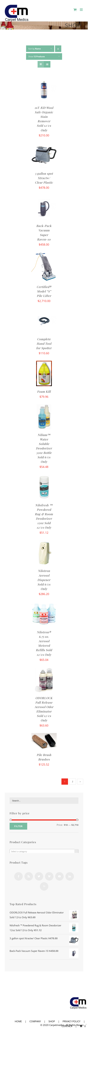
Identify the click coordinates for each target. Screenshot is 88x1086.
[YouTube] (59, 876)
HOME (18, 1021)
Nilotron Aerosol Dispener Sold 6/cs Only (43, 580)
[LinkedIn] (69, 876)
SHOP (51, 1021)
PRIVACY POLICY (71, 1021)
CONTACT (67, 1026)
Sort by (34, 48)
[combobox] (44, 851)
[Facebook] (18, 876)
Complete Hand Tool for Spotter (44, 343)
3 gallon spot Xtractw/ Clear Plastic (44, 178)
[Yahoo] (44, 886)
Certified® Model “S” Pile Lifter (44, 291)
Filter (18, 826)
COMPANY (35, 1021)
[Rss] (28, 876)
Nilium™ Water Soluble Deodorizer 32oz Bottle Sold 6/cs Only (44, 448)
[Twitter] (39, 876)
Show (36, 56)
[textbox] (44, 851)
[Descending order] (58, 48)
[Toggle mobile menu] (81, 9)
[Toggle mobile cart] (75, 9)
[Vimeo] (49, 876)
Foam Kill (44, 391)
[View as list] (47, 64)
